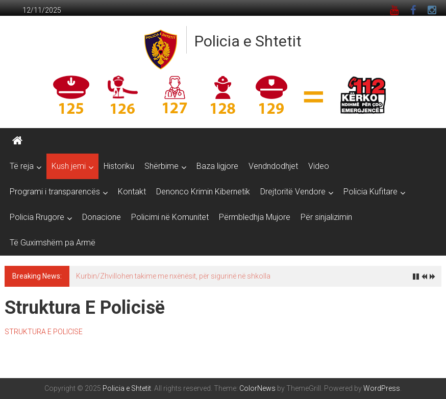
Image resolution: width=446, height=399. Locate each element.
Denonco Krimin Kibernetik (203, 191)
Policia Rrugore (37, 217)
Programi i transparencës (55, 191)
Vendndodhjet (273, 166)
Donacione (101, 217)
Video (318, 166)
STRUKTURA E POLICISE (44, 332)
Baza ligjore (217, 166)
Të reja (22, 166)
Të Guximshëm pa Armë (52, 242)
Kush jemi (69, 166)
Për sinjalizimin (326, 217)
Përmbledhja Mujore (254, 217)
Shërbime (161, 166)
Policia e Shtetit (248, 41)
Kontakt (132, 191)
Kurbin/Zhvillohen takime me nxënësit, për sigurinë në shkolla (173, 276)
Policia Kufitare (370, 191)
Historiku (119, 166)
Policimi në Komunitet (170, 217)
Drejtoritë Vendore (293, 191)
